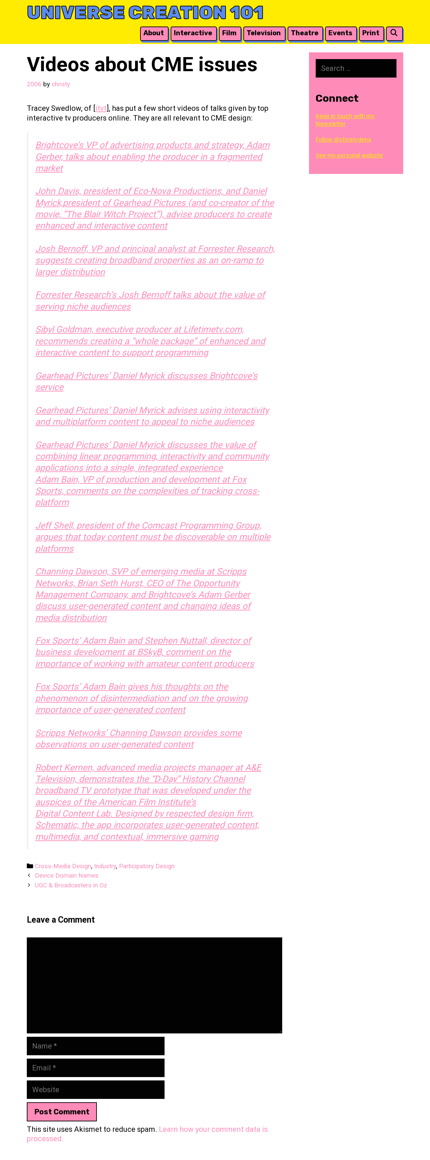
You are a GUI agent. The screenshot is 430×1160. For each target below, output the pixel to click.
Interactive (193, 33)
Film (229, 33)
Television (264, 33)
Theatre (304, 33)
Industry (105, 866)
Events (340, 33)
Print (370, 33)
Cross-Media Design (63, 866)
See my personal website (349, 155)
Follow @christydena (343, 139)
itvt (101, 108)
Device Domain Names (67, 875)
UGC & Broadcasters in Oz (71, 885)
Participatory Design (147, 866)
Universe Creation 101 (145, 13)
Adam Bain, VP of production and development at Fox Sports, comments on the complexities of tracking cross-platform (147, 491)
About (153, 33)
